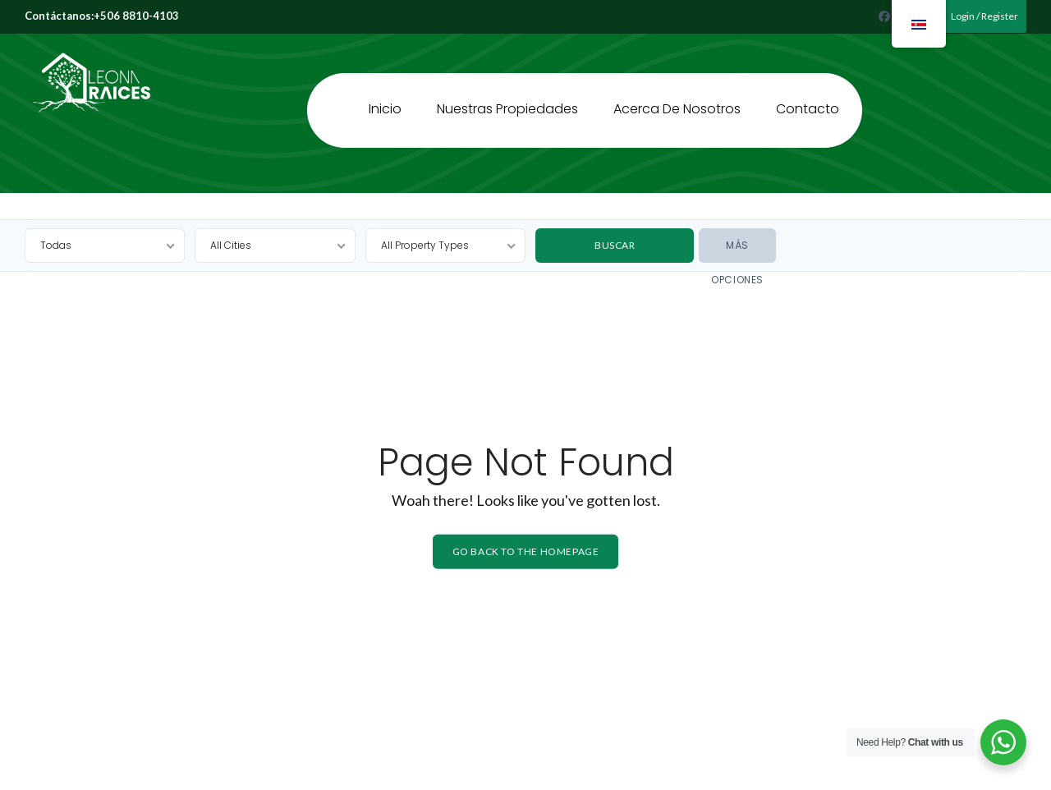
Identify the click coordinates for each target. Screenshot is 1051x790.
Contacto (807, 100)
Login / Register (979, 16)
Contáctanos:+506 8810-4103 (102, 15)
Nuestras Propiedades (507, 100)
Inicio (385, 100)
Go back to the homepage (525, 551)
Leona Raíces (72, 43)
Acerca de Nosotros (677, 100)
